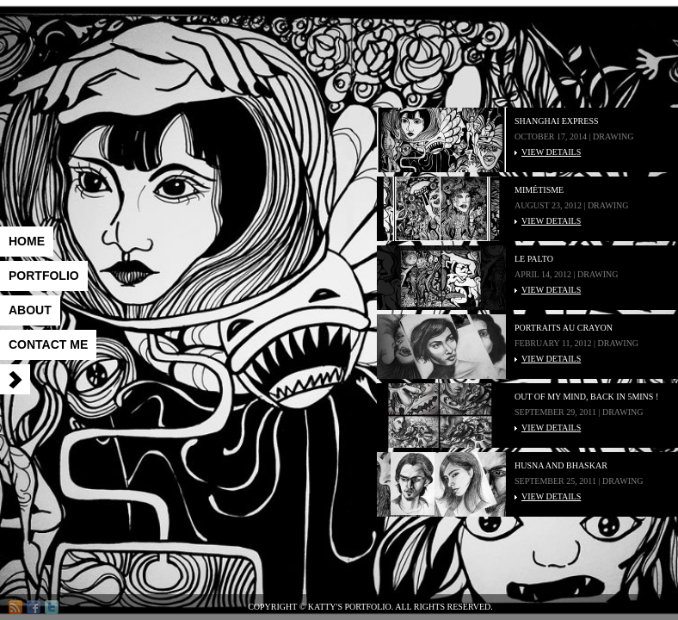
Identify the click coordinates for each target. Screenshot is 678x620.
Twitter (52, 607)
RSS (15, 607)
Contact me (48, 344)
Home (27, 241)
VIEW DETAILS (551, 152)
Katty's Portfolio (168, 60)
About (30, 310)
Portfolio (44, 275)
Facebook (33, 607)
